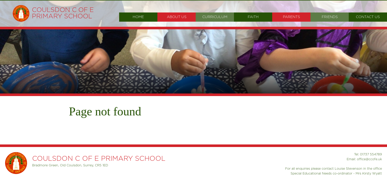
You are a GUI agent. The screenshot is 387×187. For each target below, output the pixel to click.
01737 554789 (371, 154)
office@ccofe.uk (369, 159)
